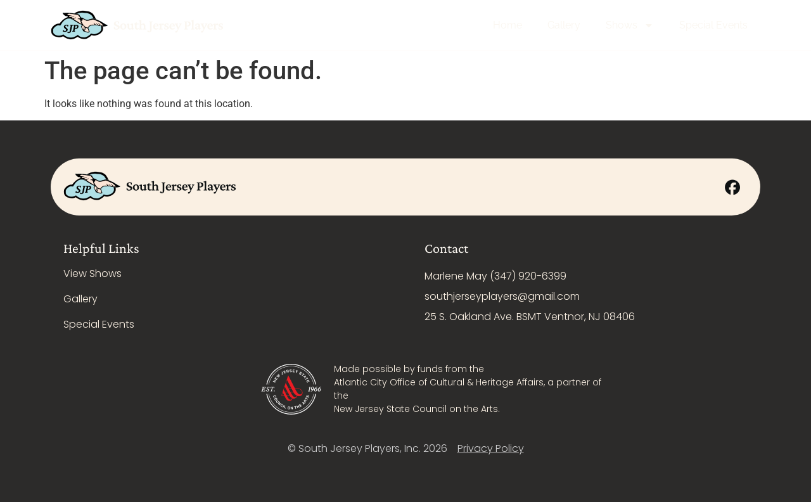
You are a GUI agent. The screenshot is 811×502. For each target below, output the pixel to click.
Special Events (713, 25)
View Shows (92, 273)
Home (507, 25)
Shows (630, 25)
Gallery (563, 25)
